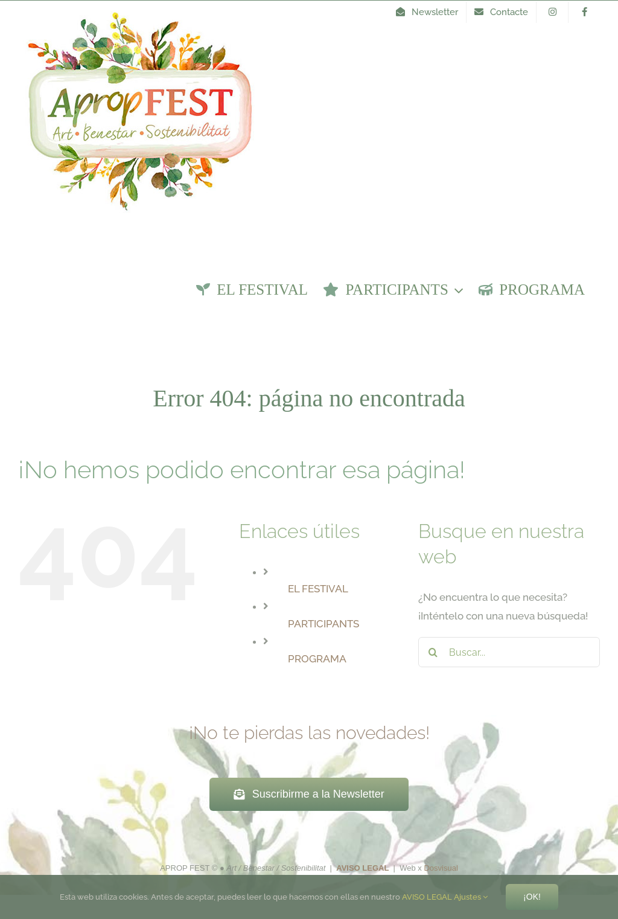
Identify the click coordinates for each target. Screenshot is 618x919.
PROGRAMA (317, 659)
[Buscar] (433, 652)
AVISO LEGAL (427, 896)
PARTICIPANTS (323, 624)
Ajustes (471, 896)
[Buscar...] (509, 652)
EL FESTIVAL (318, 589)
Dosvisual (440, 868)
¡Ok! (532, 896)
